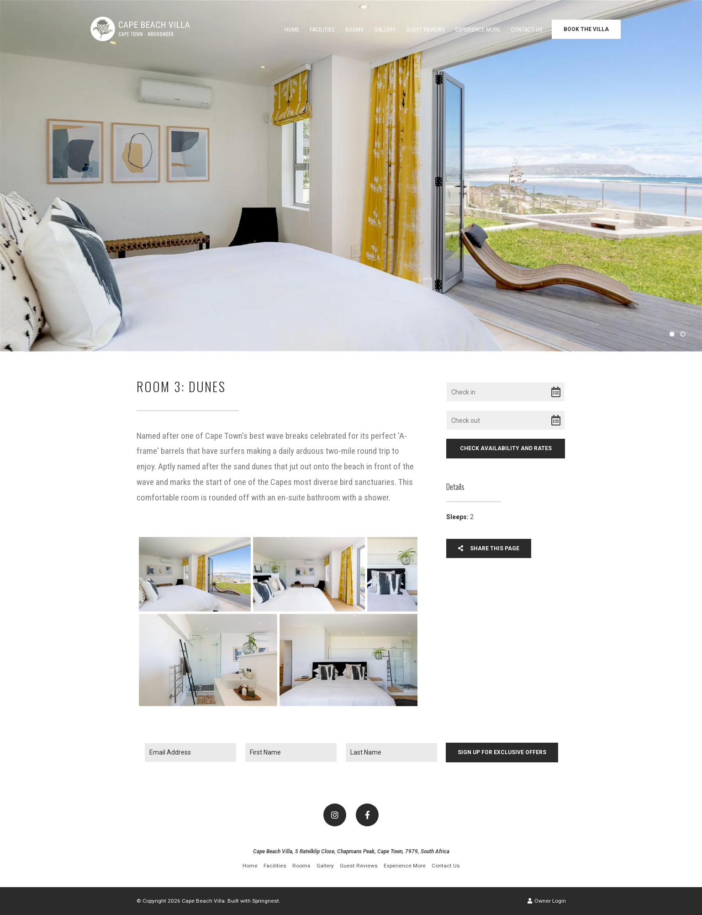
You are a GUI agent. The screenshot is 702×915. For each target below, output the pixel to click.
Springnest (265, 901)
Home (292, 29)
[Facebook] (367, 814)
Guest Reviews (425, 29)
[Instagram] (334, 814)
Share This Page (488, 548)
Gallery (385, 29)
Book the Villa (586, 29)
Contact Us (527, 29)
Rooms (354, 29)
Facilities (322, 29)
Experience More (477, 29)
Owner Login (547, 901)
